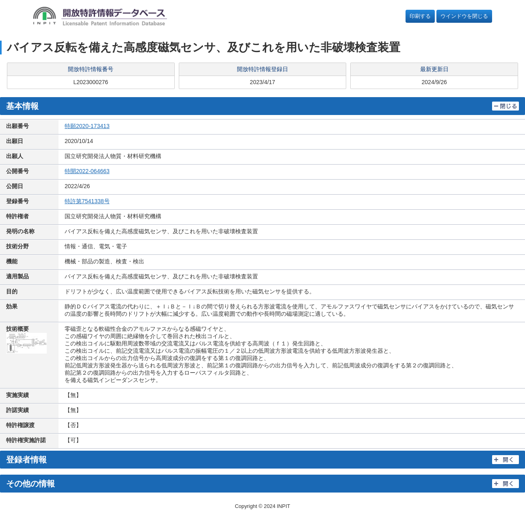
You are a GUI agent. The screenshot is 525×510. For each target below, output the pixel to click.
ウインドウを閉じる (464, 16)
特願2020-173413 (87, 126)
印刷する (420, 16)
